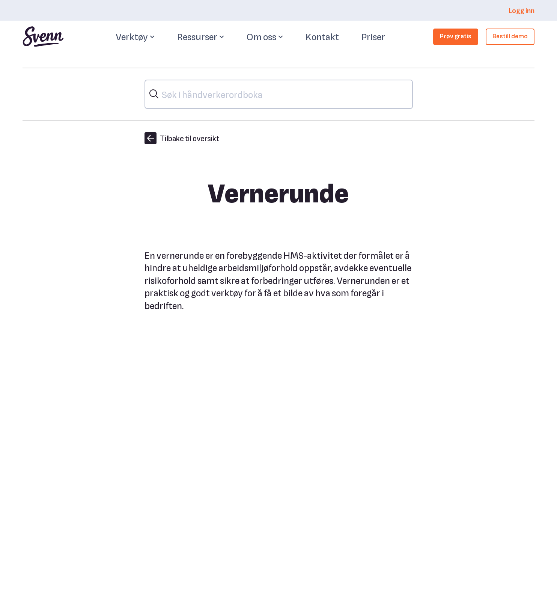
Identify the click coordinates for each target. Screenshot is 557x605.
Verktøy (135, 36)
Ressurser (200, 36)
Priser (373, 36)
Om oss (265, 36)
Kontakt (322, 36)
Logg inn (521, 10)
